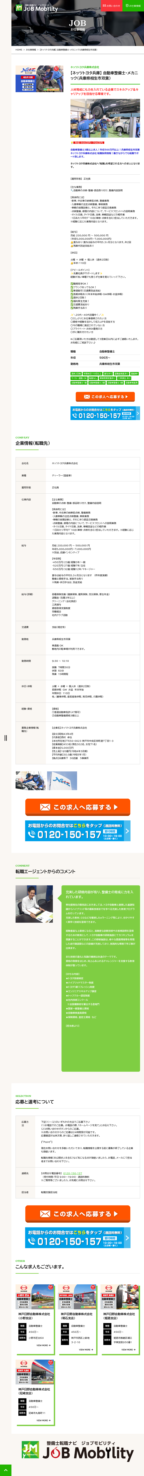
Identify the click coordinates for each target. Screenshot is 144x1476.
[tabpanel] (40, 79)
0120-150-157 (72, 1173)
